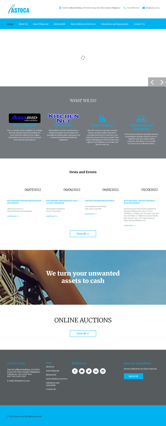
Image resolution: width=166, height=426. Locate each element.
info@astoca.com (152, 8)
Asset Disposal (41, 24)
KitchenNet (59, 24)
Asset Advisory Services (83, 24)
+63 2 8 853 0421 (132, 8)
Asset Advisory (102, 125)
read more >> (13, 216)
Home (10, 24)
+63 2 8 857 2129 (19, 376)
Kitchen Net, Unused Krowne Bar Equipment (139, 202)
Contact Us (139, 24)
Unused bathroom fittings (100, 201)
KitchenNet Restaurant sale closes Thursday (61, 202)
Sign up (133, 376)
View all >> (83, 233)
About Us (23, 24)
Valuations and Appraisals (114, 24)
